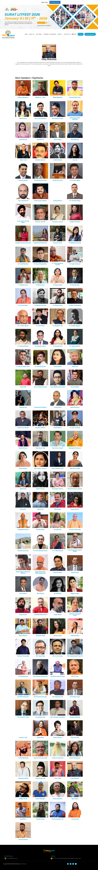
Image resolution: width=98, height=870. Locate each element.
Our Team (39, 34)
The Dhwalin (23, 863)
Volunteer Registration (90, 34)
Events (60, 34)
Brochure (81, 34)
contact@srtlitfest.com (12, 858)
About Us (31, 34)
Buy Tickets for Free (54, 2)
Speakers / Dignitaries (50, 34)
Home (26, 34)
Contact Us (67, 34)
